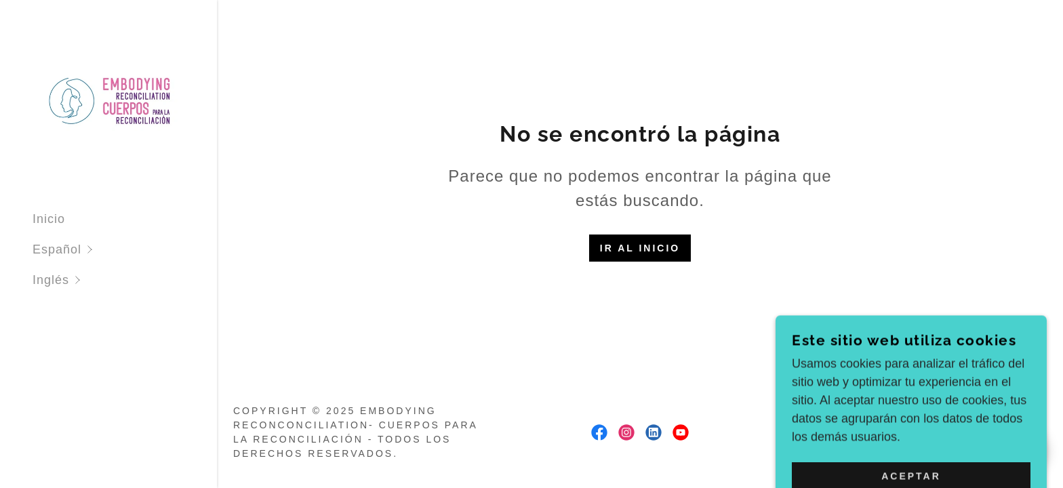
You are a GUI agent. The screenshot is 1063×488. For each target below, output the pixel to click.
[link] (108, 99)
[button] (125, 250)
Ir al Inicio (640, 248)
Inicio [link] (49, 219)
